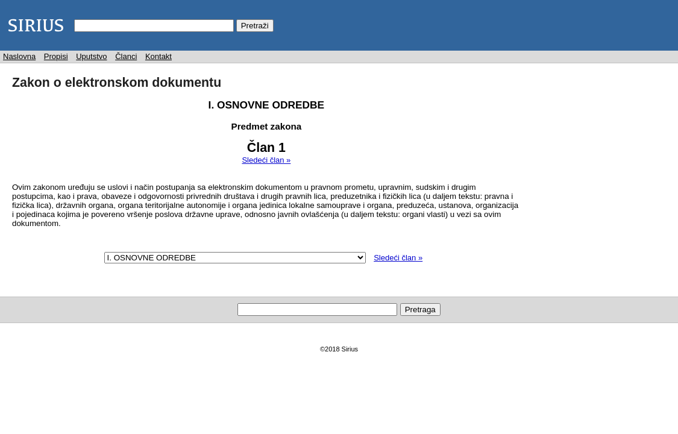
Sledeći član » (266, 160)
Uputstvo (91, 56)
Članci (126, 56)
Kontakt (158, 56)
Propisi (56, 56)
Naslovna (19, 56)
